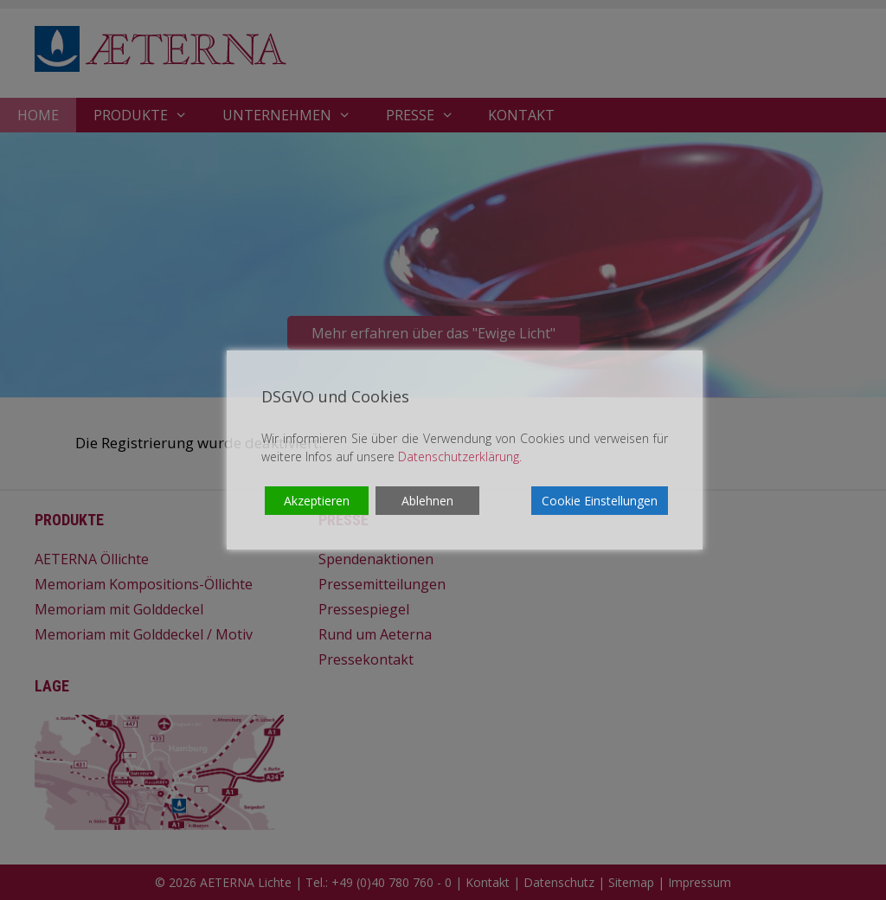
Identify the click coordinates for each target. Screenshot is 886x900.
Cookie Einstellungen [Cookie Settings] (600, 500)
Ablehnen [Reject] (427, 500)
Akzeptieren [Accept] (317, 500)
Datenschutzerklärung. (460, 456)
